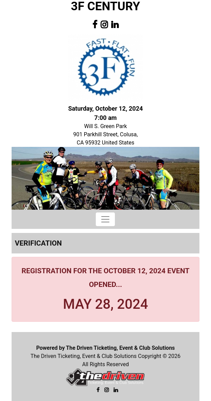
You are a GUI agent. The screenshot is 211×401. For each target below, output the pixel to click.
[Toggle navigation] (105, 219)
